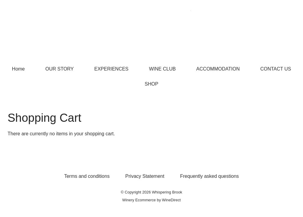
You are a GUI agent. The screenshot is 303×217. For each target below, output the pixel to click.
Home (18, 68)
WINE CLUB (162, 68)
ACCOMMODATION (218, 68)
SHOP (151, 83)
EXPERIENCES (111, 68)
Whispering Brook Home (152, 31)
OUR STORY (59, 68)
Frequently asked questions (209, 176)
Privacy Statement (144, 176)
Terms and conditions (87, 176)
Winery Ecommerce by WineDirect (151, 200)
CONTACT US (275, 68)
